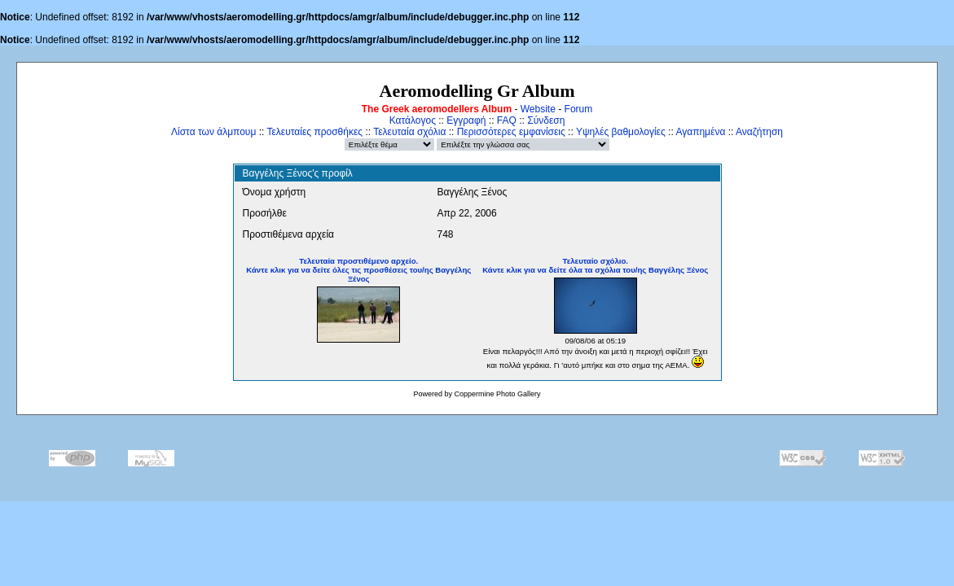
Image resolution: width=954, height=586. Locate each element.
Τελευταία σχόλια (409, 132)
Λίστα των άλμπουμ (213, 132)
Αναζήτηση (759, 132)
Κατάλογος (412, 120)
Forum (579, 109)
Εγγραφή (466, 120)
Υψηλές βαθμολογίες (621, 132)
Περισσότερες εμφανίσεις (511, 132)
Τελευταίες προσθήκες (314, 132)
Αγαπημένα (700, 132)
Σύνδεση (546, 120)
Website (538, 109)
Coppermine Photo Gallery (497, 394)
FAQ (507, 120)
